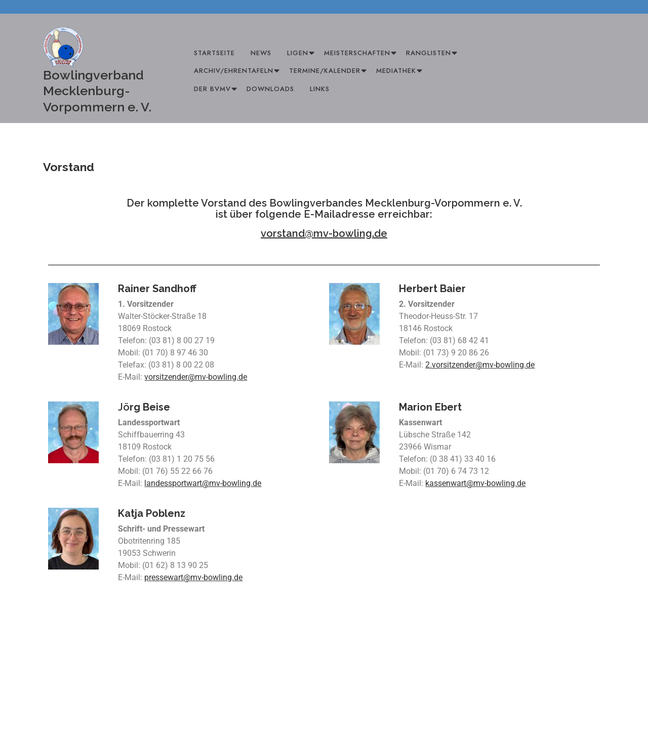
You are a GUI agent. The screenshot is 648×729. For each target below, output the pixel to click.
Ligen (297, 53)
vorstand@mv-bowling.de (324, 233)
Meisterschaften (357, 53)
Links (320, 89)
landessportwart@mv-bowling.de (202, 483)
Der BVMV (212, 89)
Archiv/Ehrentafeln (233, 70)
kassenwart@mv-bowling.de (475, 483)
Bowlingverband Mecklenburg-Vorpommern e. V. (97, 90)
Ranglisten (428, 53)
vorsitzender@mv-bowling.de (195, 377)
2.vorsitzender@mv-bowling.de (480, 365)
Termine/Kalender (324, 70)
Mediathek (396, 70)
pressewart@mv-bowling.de (193, 577)
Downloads (270, 89)
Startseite (214, 53)
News (261, 53)
